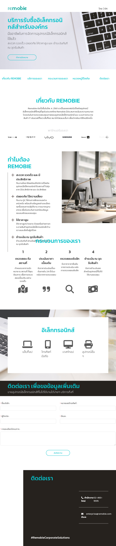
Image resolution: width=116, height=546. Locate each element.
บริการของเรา (34, 78)
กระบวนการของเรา (58, 78)
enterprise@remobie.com (98, 513)
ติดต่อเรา (104, 78)
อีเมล (63, 416)
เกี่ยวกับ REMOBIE (11, 78)
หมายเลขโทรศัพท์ (68, 403)
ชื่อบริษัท (5, 403)
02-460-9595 (98, 499)
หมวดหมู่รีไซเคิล (81, 78)
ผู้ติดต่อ (5, 416)
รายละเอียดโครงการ (10, 429)
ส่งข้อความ (58, 452)
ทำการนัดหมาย (22, 57)
